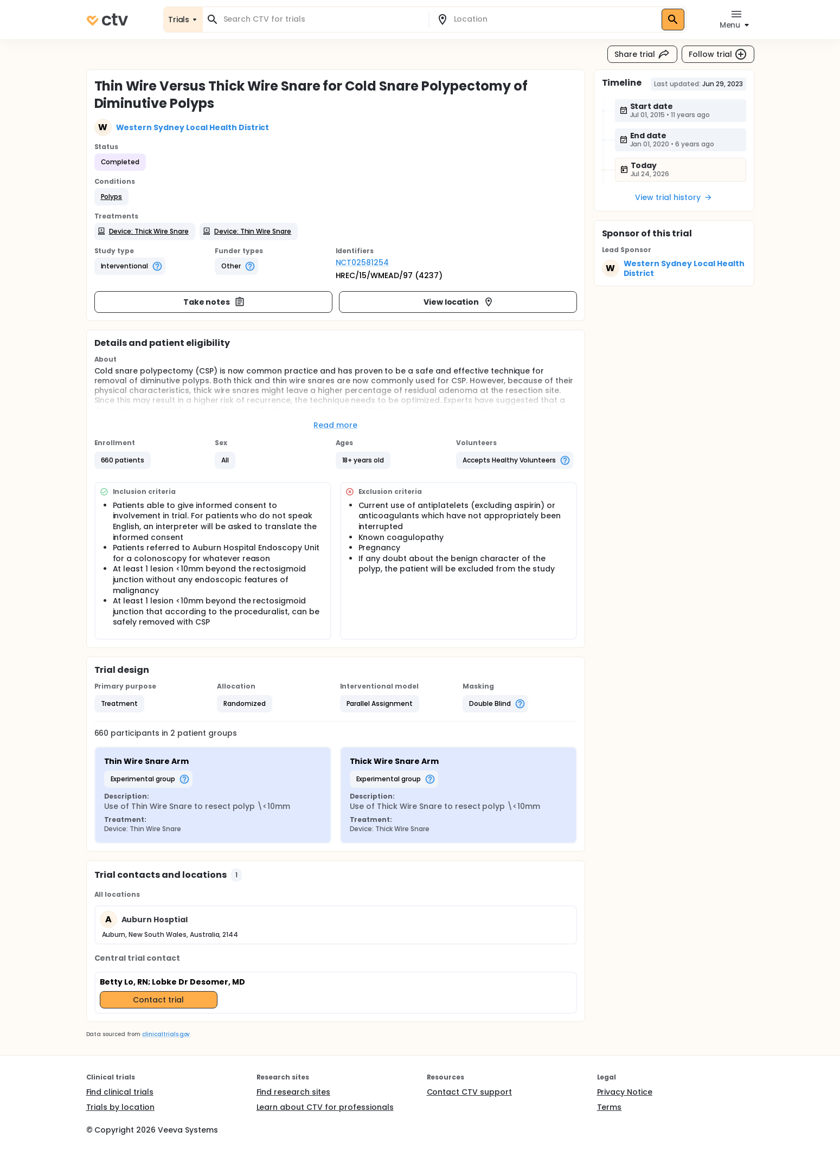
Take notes (214, 302)
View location (459, 302)
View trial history (673, 197)
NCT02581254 (362, 262)
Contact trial (158, 999)
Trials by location (120, 1107)
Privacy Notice (625, 1092)
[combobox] (322, 19)
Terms (609, 1107)
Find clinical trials (119, 1092)
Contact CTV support (469, 1092)
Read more (335, 425)
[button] (111, 196)
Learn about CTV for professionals (325, 1107)
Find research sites (293, 1092)
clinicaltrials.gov (166, 1034)
